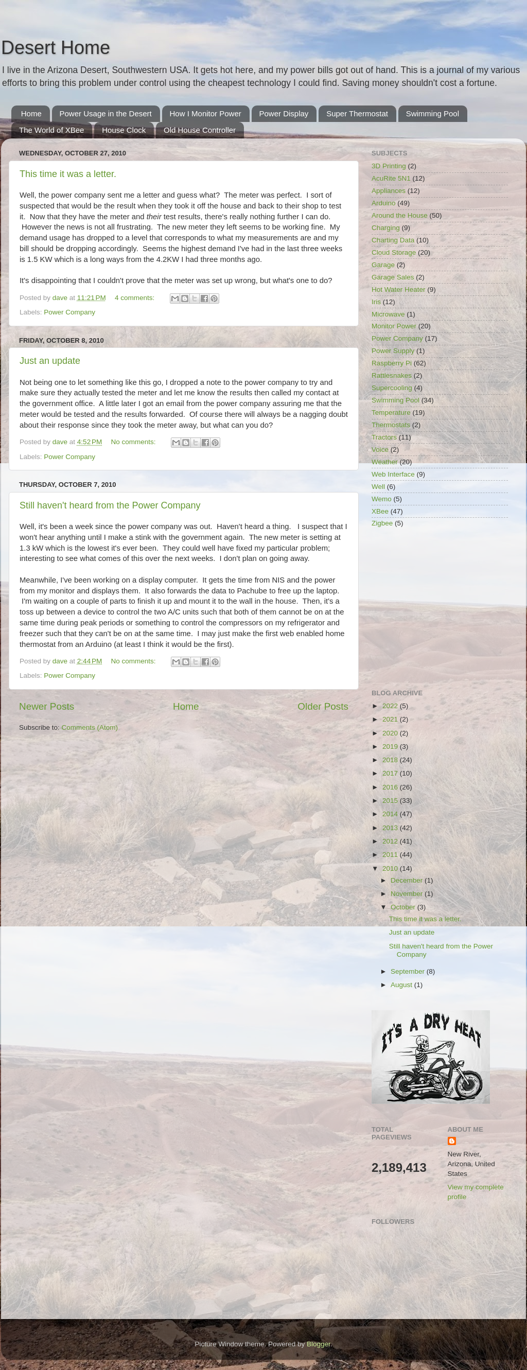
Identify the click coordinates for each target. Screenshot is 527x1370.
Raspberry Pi (392, 363)
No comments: (134, 442)
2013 (391, 828)
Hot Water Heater (399, 289)
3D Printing (389, 166)
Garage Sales (393, 277)
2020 (391, 733)
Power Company (69, 312)
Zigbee (382, 523)
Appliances (389, 191)
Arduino (384, 203)
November (408, 894)
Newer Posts (46, 706)
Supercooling (392, 388)
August (402, 985)
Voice (380, 449)
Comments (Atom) (90, 727)
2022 (391, 706)
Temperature (391, 412)
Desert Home (55, 47)
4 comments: (135, 298)
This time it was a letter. (68, 174)
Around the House (400, 215)
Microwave (388, 314)
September (409, 971)
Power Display (284, 113)
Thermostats (391, 425)
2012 (391, 841)
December (408, 880)
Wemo (382, 499)
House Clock (124, 130)
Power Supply (393, 351)
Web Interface (393, 474)
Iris (376, 302)
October (404, 907)
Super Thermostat (357, 113)
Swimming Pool (432, 113)
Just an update (50, 361)
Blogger (318, 1344)
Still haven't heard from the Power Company (110, 505)
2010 (391, 868)
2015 (391, 800)
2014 (391, 814)
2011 (391, 854)
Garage (383, 265)
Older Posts (322, 706)
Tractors (384, 437)
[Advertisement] (440, 609)
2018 (391, 760)
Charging (386, 228)
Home (31, 113)
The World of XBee (51, 130)
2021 (391, 719)
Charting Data (393, 240)
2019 (391, 746)
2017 (391, 773)
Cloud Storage (394, 252)
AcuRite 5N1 (391, 178)
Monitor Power (394, 326)
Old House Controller (200, 130)
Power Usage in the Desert (106, 113)
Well (378, 486)
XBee (380, 511)
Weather (385, 462)
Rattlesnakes (392, 375)
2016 (391, 787)
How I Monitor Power (205, 113)
